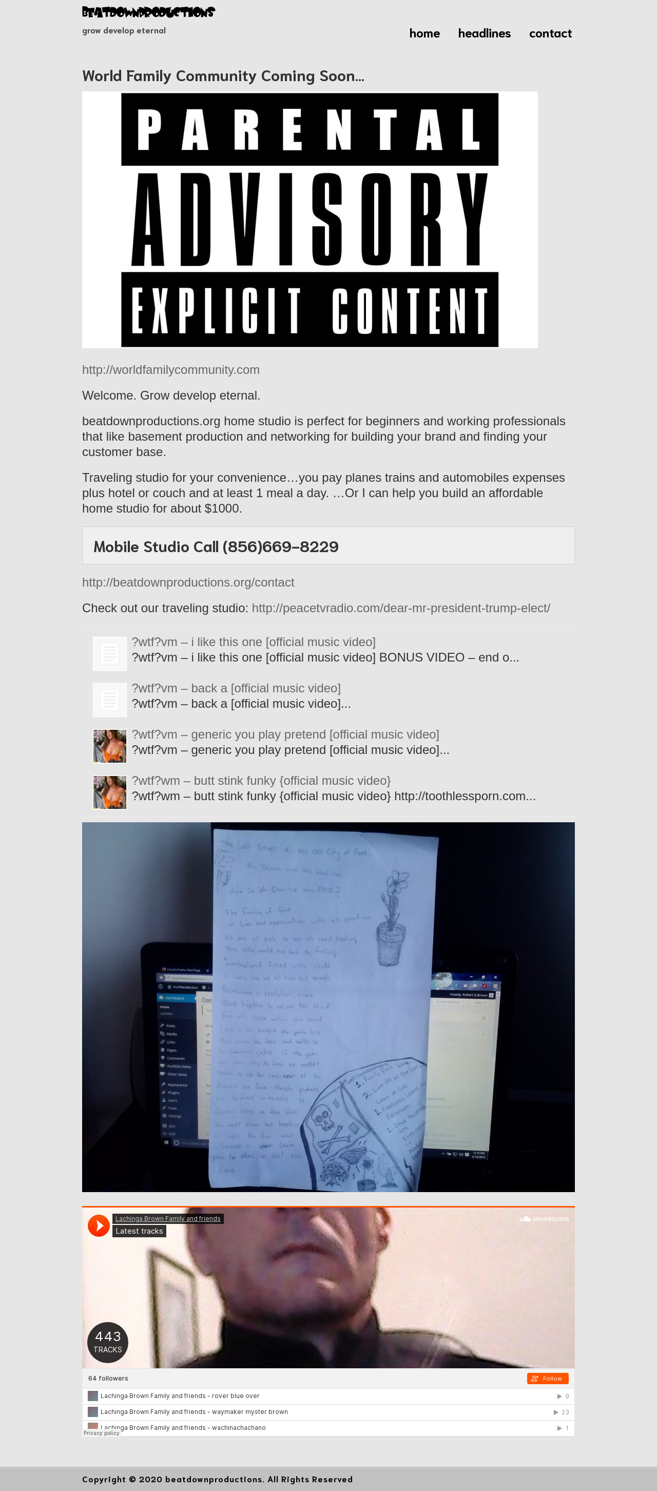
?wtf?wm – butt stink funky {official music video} (261, 780)
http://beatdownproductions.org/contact (188, 582)
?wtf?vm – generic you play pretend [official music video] (285, 734)
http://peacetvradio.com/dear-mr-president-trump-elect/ (401, 608)
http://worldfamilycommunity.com (171, 369)
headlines (484, 32)
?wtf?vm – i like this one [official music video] (253, 642)
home (425, 32)
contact (550, 32)
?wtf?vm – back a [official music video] (236, 688)
